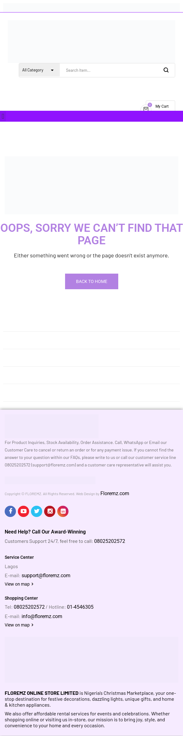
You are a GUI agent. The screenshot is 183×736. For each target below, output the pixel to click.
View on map (19, 584)
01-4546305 (80, 607)
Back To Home (91, 281)
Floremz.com (114, 493)
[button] (3, 116)
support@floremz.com (46, 575)
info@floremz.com (42, 616)
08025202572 (109, 541)
